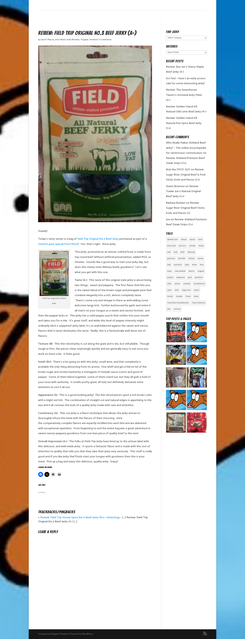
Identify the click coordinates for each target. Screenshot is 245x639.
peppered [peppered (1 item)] (180, 277)
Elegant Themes (59, 634)
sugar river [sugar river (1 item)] (186, 290)
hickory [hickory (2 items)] (191, 258)
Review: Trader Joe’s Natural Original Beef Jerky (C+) (183, 191)
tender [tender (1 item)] (170, 296)
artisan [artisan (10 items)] (184, 239)
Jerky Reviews (73, 39)
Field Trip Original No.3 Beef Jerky (98, 239)
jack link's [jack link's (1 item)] (178, 264)
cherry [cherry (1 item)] (201, 245)
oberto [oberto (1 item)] (191, 271)
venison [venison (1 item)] (177, 309)
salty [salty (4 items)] (169, 283)
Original (84, 39)
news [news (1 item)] (169, 271)
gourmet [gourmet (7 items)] (171, 258)
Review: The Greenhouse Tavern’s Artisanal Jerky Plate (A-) (184, 95)
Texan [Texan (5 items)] (188, 296)
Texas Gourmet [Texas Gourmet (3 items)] (198, 302)
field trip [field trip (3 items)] (191, 252)
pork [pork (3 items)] (190, 277)
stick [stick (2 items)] (177, 290)
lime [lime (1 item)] (202, 264)
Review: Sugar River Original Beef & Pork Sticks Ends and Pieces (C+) (186, 174)
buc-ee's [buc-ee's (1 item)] (182, 245)
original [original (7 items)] (201, 271)
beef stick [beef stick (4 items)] (171, 245)
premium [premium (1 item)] (199, 277)
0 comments (105, 39)
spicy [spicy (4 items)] (169, 290)
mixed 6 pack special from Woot (58, 244)
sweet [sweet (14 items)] (196, 290)
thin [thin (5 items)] (169, 309)
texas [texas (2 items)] (196, 296)
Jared (43, 39)
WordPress (87, 634)
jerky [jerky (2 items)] (187, 264)
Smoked (93, 39)
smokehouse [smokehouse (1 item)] (199, 283)
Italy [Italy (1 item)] (169, 264)
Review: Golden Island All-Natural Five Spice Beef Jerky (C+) (184, 123)
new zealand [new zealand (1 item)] (180, 271)
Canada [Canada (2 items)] (192, 245)
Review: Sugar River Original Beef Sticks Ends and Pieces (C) (185, 208)
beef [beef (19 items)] (200, 239)
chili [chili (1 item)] (169, 252)
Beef (63, 39)
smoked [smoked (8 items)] (186, 283)
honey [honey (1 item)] (200, 258)
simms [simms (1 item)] (177, 283)
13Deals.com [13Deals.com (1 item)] (172, 239)
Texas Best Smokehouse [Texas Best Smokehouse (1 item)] (178, 302)
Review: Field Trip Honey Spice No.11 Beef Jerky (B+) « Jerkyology (80, 517)
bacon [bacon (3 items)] (192, 239)
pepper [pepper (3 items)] (170, 277)
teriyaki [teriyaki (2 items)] (179, 296)
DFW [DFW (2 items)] (182, 252)
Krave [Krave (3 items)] (194, 264)
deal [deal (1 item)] (175, 252)
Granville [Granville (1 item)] (181, 258)
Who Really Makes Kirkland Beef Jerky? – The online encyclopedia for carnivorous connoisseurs (186, 147)
